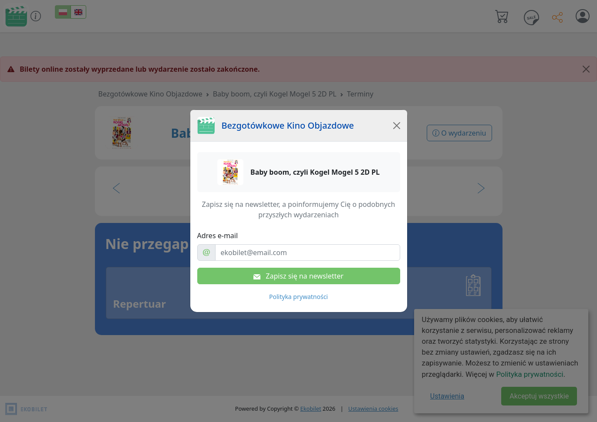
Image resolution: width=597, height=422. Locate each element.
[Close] (397, 126)
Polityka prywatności (298, 296)
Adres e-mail (217, 235)
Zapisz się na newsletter (298, 276)
